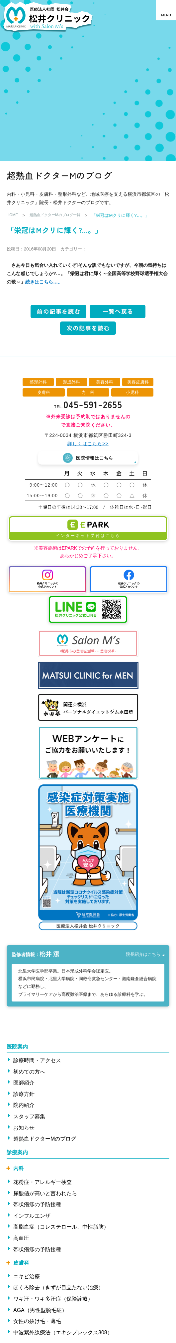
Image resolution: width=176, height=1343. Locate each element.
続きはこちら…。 (43, 281)
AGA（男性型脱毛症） (40, 1310)
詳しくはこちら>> (87, 443)
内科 (18, 1169)
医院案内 (17, 1047)
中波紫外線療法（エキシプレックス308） (63, 1333)
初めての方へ (29, 1072)
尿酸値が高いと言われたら (45, 1194)
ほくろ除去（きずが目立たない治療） (58, 1288)
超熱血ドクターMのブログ (44, 1139)
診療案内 (17, 1153)
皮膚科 (21, 1263)
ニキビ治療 (26, 1277)
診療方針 (24, 1094)
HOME (13, 215)
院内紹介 (24, 1106)
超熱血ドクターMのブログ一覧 (61, 215)
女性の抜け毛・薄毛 (37, 1321)
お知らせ (24, 1128)
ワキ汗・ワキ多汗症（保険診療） (53, 1299)
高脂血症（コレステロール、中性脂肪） (61, 1227)
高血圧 (21, 1238)
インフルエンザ (31, 1216)
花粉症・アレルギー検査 (42, 1182)
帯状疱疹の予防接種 (37, 1205)
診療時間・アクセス (37, 1061)
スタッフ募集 (29, 1117)
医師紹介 (24, 1083)
